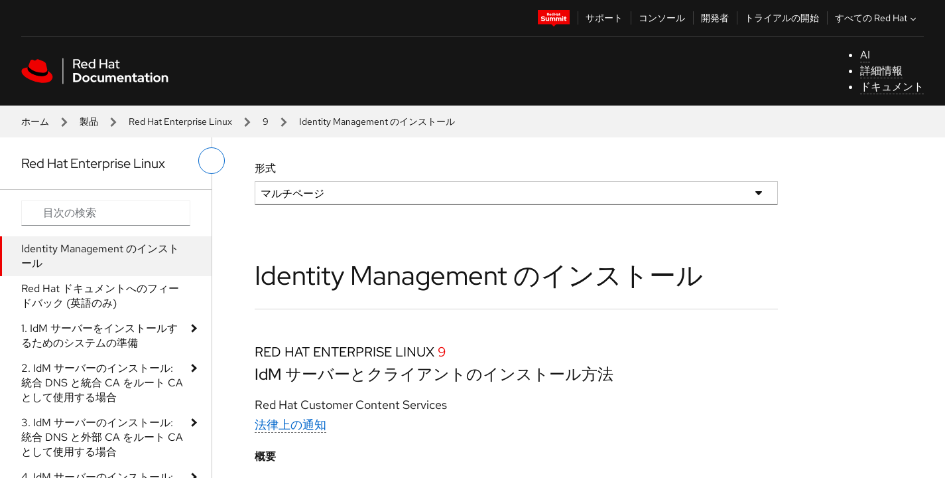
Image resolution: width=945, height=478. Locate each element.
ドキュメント (892, 87)
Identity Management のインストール (100, 256)
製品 (89, 121)
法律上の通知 (290, 424)
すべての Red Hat (877, 18)
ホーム (35, 121)
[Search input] (105, 213)
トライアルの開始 (782, 18)
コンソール (662, 18)
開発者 (715, 18)
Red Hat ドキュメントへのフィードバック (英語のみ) (100, 295)
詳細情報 (881, 71)
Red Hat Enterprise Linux (180, 121)
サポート (604, 18)
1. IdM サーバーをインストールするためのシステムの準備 (99, 335)
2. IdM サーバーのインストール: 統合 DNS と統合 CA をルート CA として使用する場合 (102, 382)
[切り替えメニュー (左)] (211, 160)
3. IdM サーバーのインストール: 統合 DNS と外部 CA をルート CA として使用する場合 (102, 437)
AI (865, 55)
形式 (265, 168)
